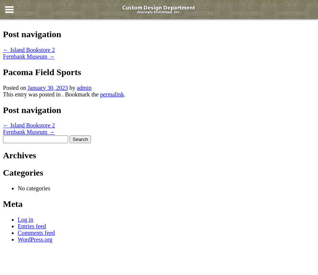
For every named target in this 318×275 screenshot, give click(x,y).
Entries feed (32, 226)
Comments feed (36, 233)
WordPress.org (35, 239)
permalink (112, 94)
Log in (25, 219)
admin (84, 88)
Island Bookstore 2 (29, 50)
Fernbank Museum (29, 56)
